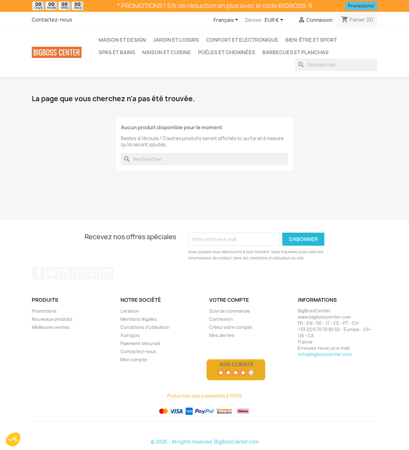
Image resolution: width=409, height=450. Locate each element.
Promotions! (361, 6)
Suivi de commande (229, 311)
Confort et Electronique (242, 39)
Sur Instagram (107, 273)
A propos (130, 335)
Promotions (44, 311)
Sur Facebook (38, 273)
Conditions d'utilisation (145, 327)
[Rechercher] (336, 65)
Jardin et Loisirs (176, 39)
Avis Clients (236, 364)
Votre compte (229, 299)
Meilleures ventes (51, 327)
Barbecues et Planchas (295, 52)
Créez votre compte (230, 327)
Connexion (221, 319)
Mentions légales (138, 319)
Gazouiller (52, 273)
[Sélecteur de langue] (227, 20)
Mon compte (133, 359)
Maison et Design (122, 39)
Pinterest (93, 273)
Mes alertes (221, 335)
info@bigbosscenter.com (325, 354)
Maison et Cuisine (166, 52)
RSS (66, 273)
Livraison (129, 311)
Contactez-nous (52, 19)
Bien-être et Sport (311, 39)
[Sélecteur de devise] (275, 20)
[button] (13, 439)
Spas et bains (117, 52)
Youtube (79, 273)
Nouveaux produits (52, 319)
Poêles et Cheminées (226, 52)
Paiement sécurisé (140, 343)
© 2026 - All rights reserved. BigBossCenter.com (205, 441)
